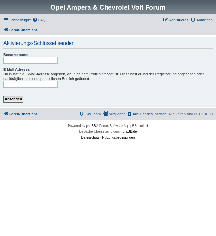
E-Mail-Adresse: (16, 69)
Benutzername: (16, 55)
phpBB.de (130, 131)
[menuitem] (39, 20)
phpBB (91, 126)
